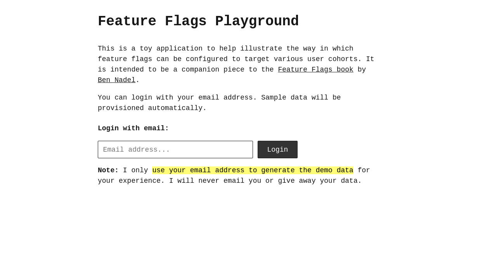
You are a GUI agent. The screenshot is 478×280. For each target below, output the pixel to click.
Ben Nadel (116, 80)
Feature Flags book (315, 69)
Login (277, 149)
